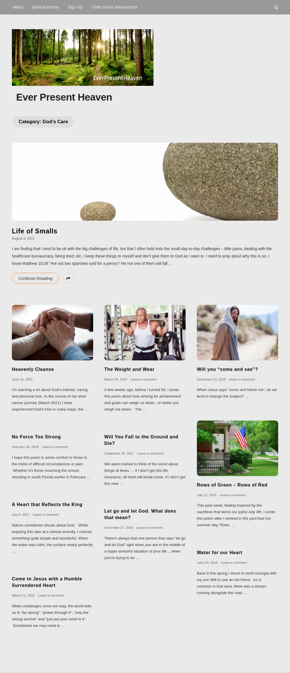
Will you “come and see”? (227, 369)
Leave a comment (143, 379)
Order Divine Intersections (114, 7)
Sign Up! (75, 7)
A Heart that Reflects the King (47, 504)
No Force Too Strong (36, 436)
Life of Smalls (34, 231)
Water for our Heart (219, 552)
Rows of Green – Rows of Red (232, 484)
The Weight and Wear (129, 369)
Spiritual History (45, 7)
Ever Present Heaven (64, 97)
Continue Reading (35, 278)
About (18, 7)
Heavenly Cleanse (33, 369)
